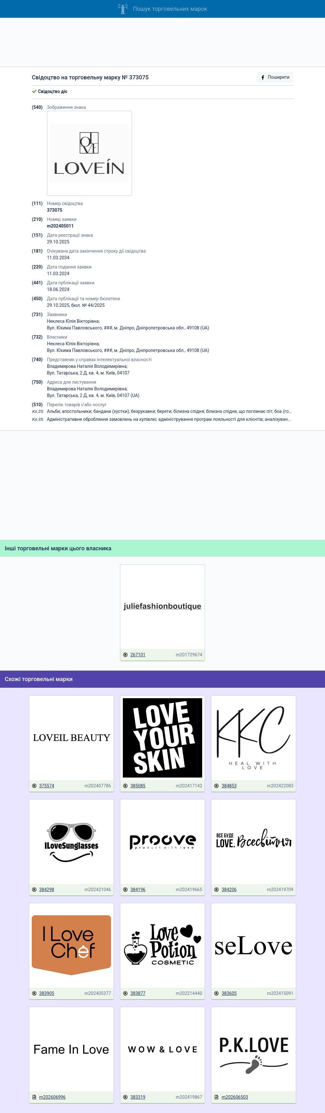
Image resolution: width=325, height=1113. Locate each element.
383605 (225, 993)
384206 (225, 889)
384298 (43, 889)
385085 (134, 786)
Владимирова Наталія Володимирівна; (87, 366)
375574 (43, 786)
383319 (134, 1097)
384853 (225, 786)
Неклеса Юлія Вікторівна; (73, 321)
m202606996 (49, 1097)
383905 (43, 993)
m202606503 (231, 1097)
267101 (134, 655)
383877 (134, 993)
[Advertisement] (162, 42)
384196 (134, 889)
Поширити (274, 77)
